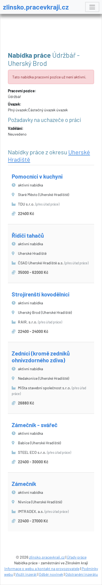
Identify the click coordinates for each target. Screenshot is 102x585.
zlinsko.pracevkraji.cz (36, 7)
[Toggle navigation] (92, 7)
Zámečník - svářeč (34, 424)
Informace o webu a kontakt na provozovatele (41, 568)
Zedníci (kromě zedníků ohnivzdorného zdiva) (41, 356)
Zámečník (24, 483)
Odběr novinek (51, 574)
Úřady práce (76, 557)
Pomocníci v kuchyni (37, 176)
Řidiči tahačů (28, 235)
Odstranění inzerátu (81, 574)
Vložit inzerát (26, 574)
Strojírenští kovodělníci (40, 294)
